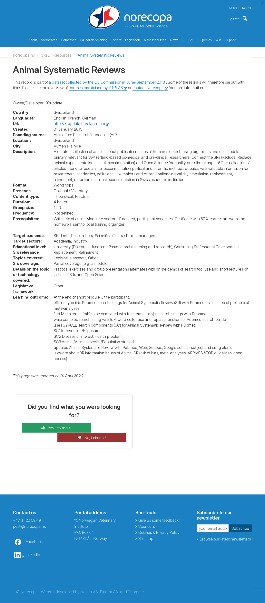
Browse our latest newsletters (225, 527)
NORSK (234, 7)
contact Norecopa (148, 85)
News (174, 39)
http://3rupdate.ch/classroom (79, 121)
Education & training (93, 39)
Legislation (132, 39)
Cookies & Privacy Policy (159, 520)
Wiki (218, 39)
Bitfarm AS (109, 580)
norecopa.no (24, 53)
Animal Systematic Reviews (101, 53)
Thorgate (136, 580)
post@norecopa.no (29, 514)
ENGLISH (246, 7)
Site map (145, 526)
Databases (68, 39)
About (33, 39)
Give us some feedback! (159, 508)
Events (116, 39)
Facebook (34, 530)
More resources (155, 39)
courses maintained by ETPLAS (96, 85)
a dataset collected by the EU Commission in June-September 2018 (107, 80)
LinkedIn (33, 543)
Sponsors (146, 514)
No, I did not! (104, 426)
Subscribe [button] (240, 516)
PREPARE (189, 39)
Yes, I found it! (49, 426)
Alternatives (49, 39)
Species (206, 39)
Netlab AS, (89, 580)
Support (230, 39)
